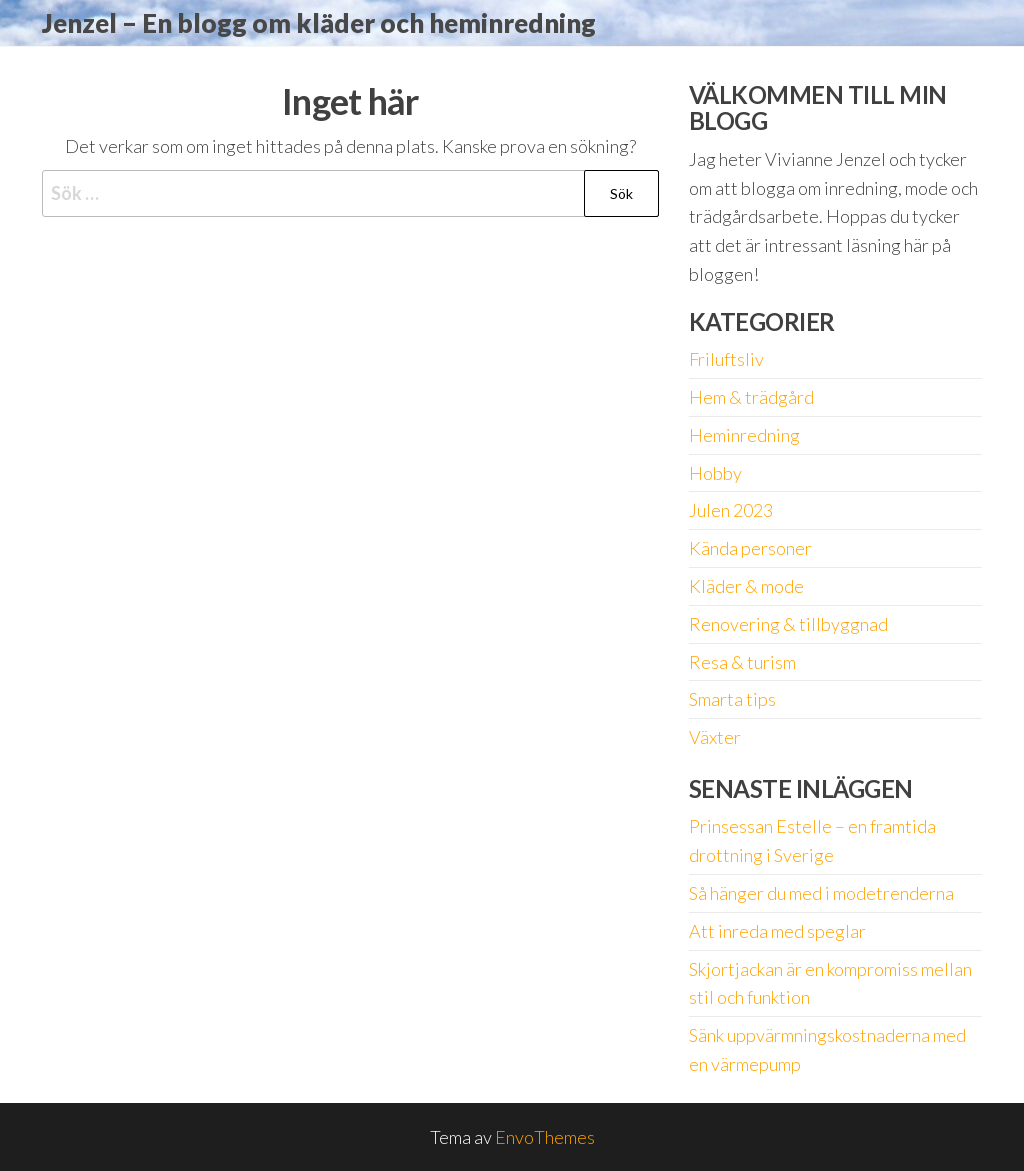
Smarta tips (732, 699)
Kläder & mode (746, 586)
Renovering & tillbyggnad (788, 624)
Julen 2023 (731, 510)
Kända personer (750, 548)
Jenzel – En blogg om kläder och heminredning (319, 23)
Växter (715, 737)
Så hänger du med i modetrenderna (821, 893)
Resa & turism (742, 662)
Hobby (715, 473)
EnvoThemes (545, 1137)
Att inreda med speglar (777, 931)
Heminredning (744, 435)
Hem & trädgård (751, 397)
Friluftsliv (726, 359)
